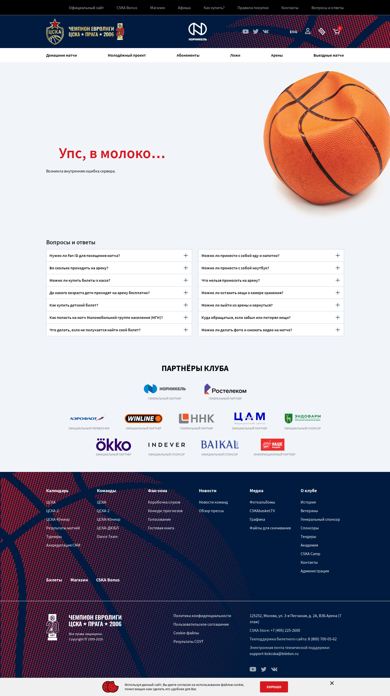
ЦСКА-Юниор (58, 519)
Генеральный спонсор (320, 519)
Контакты (309, 562)
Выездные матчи (329, 55)
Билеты (54, 580)
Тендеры (308, 536)
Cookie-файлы (186, 632)
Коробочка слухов (164, 502)
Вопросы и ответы (327, 7)
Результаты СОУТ (188, 641)
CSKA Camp (310, 553)
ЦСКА (51, 502)
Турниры (54, 536)
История (308, 502)
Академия (309, 545)
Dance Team (107, 536)
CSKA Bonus (127, 7)
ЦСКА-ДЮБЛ (108, 527)
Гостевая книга (161, 527)
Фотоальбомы (262, 502)
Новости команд (213, 502)
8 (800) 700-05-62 (322, 638)
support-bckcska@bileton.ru (274, 653)
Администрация (315, 570)
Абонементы (188, 55)
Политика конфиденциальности (202, 615)
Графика (257, 519)
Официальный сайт (86, 7)
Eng (293, 31)
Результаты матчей (63, 527)
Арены (277, 55)
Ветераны (309, 510)
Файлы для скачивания (270, 527)
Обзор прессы (211, 510)
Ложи (235, 55)
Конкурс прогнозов (165, 510)
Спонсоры (310, 527)
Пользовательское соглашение (201, 624)
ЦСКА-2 (52, 510)
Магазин (157, 7)
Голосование (159, 519)
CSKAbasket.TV (262, 510)
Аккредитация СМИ (63, 545)
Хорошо (274, 687)
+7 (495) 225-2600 (285, 630)
